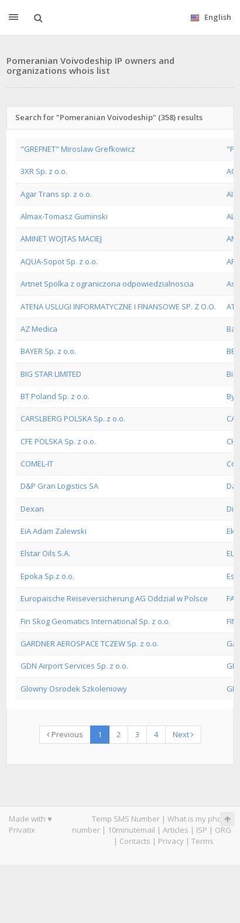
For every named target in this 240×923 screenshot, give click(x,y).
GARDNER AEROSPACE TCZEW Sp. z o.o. (89, 643)
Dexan (32, 508)
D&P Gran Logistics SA (59, 486)
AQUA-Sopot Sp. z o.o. (59, 261)
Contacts (134, 841)
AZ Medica (38, 328)
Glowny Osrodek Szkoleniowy (73, 688)
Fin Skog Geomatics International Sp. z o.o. (95, 621)
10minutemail (131, 830)
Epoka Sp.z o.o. (47, 576)
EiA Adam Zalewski (53, 531)
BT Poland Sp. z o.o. (55, 396)
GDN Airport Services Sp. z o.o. (74, 665)
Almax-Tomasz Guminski (64, 216)
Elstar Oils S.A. (45, 553)
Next (183, 734)
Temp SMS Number (126, 818)
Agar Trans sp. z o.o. (56, 194)
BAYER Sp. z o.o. (48, 351)
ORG (223, 830)
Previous (65, 734)
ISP (201, 830)
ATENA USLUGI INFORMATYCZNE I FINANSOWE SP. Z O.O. (118, 306)
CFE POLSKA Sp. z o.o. (58, 441)
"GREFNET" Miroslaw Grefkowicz (77, 149)
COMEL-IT (36, 463)
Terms (202, 841)
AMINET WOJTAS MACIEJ (61, 238)
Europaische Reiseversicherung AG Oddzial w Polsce (114, 598)
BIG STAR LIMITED (50, 374)
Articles (175, 830)
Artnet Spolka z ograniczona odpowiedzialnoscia (107, 283)
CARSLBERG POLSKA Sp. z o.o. (72, 418)
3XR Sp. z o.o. (43, 171)
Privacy (171, 841)
